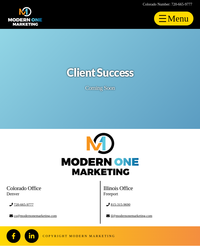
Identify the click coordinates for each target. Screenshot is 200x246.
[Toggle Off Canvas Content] (173, 19)
